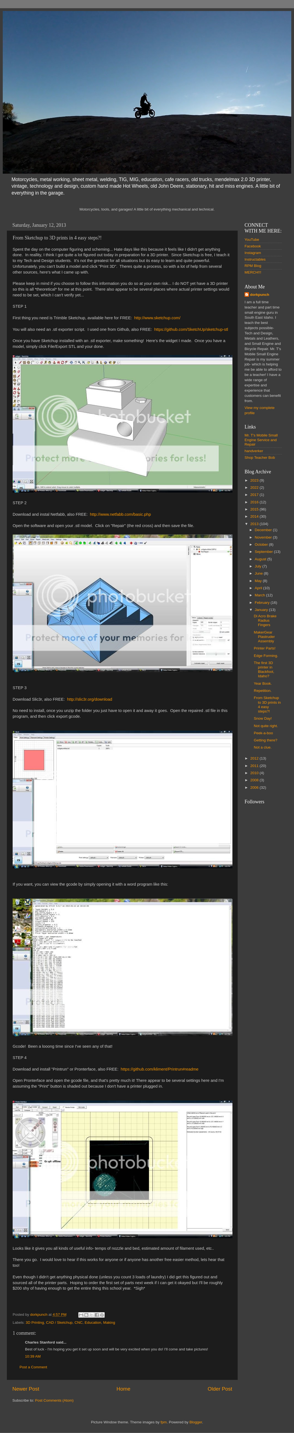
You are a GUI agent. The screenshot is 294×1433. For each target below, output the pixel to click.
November (264, 537)
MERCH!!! (253, 272)
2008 (255, 780)
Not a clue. (263, 747)
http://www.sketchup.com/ (157, 318)
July (258, 566)
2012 (255, 758)
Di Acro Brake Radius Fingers (265, 620)
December (264, 530)
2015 (255, 509)
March (260, 595)
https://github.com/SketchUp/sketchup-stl (191, 329)
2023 (255, 480)
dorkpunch (259, 295)
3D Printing (35, 1322)
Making (109, 1322)
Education (93, 1322)
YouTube (252, 240)
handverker (254, 451)
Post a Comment (33, 1367)
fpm (163, 1422)
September (264, 552)
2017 (255, 495)
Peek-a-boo (263, 733)
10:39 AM (33, 1356)
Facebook (253, 246)
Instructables (255, 259)
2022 (255, 487)
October (262, 544)
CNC (78, 1322)
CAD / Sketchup (59, 1322)
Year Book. (263, 683)
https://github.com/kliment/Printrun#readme (159, 1069)
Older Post (220, 1389)
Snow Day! (263, 718)
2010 (255, 773)
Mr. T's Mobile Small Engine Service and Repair (261, 439)
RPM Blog (253, 266)
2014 (255, 516)
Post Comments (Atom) (54, 1400)
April (259, 588)
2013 (255, 524)
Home (123, 1389)
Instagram (253, 253)
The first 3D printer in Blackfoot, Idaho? (264, 669)
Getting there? (266, 740)
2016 (255, 502)
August (261, 559)
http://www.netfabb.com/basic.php (120, 514)
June (259, 573)
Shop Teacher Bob (260, 457)
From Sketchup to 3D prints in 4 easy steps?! (267, 704)
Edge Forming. (266, 656)
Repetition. (263, 691)
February (263, 603)
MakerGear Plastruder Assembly (264, 636)
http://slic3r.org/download (89, 699)
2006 (255, 787)
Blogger (195, 1422)
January (262, 610)
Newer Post (25, 1389)
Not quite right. (266, 726)
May (259, 581)
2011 (255, 766)
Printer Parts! (265, 648)
